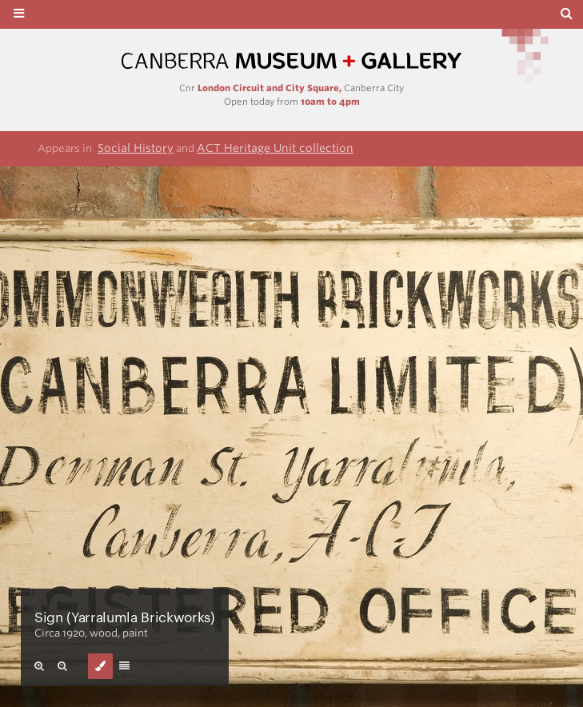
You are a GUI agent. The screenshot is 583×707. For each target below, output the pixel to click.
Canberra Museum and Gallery (292, 61)
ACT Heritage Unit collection (275, 148)
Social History (136, 148)
